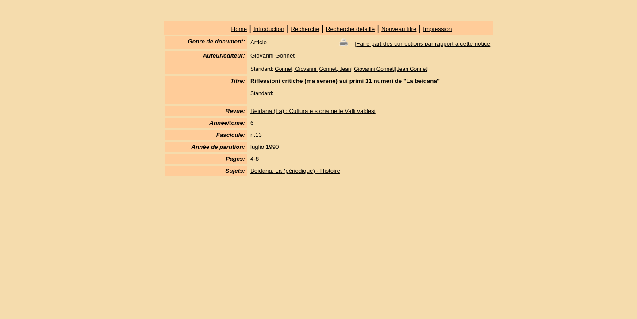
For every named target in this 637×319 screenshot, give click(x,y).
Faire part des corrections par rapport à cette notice (423, 43)
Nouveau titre (398, 29)
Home (239, 29)
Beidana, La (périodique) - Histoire (295, 170)
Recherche (305, 29)
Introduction (268, 29)
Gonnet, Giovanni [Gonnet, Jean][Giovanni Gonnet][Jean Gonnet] (352, 69)
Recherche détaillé (350, 29)
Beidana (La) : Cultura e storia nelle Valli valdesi (313, 111)
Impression (437, 29)
